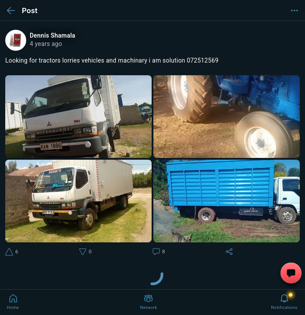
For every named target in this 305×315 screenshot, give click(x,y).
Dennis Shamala (52, 35)
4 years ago (46, 43)
